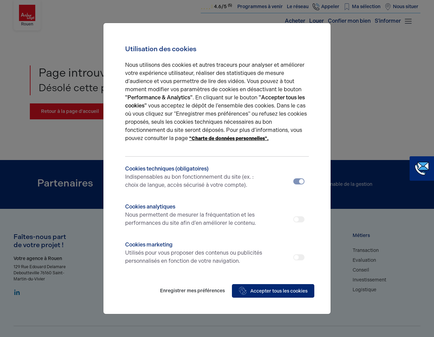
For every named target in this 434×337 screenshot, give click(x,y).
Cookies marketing (194, 253)
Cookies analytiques (194, 215)
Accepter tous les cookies (273, 291)
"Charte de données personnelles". (229, 138)
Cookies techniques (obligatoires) (194, 177)
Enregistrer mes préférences (192, 291)
